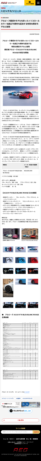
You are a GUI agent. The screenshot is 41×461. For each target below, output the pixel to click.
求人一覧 (28, 439)
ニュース (5, 439)
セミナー (12, 439)
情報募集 (35, 439)
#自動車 (18, 398)
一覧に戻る (20, 420)
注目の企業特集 (20, 439)
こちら (26, 392)
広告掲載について (21, 442)
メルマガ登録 (30, 3)
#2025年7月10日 (27, 398)
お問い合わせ (12, 442)
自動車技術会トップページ (21, 443)
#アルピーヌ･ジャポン (8, 398)
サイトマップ (30, 442)
